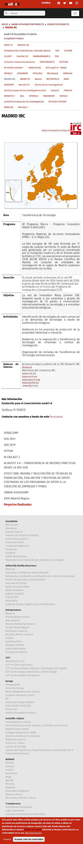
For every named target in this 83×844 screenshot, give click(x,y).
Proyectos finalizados (17, 504)
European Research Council (20, 695)
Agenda (9, 780)
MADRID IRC (9, 79)
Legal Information (15, 810)
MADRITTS (25, 79)
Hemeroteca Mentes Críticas (21, 798)
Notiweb (10, 759)
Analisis (10, 769)
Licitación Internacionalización (19, 62)
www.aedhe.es (30, 382)
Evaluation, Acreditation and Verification (27, 572)
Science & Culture (15, 743)
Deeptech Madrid (15, 645)
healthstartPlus (14, 641)
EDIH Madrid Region (17, 498)
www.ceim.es (29, 376)
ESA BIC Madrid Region (17, 627)
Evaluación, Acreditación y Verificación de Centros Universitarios (40, 576)
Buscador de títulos (16, 583)
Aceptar (7, 840)
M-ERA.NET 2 (12, 457)
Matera (38, 79)
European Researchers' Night (21, 732)
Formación (11, 549)
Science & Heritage (16, 746)
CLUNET (8, 56)
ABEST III (8, 45)
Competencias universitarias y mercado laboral (27, 50)
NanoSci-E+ (24, 84)
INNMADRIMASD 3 (41, 56)
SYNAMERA (22, 73)
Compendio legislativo (17, 545)
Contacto (10, 553)
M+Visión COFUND (57, 101)
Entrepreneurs (13, 610)
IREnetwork (52, 73)
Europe (9, 681)
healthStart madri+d (16, 631)
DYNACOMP (11, 433)
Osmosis (55, 90)
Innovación (11, 709)
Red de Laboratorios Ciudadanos (23, 736)
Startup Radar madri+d (18, 617)
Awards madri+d (14, 531)
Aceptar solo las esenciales (28, 840)
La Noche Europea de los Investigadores (24, 101)
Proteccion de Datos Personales (23, 817)
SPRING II (33, 96)
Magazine (11, 787)
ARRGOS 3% (23, 45)
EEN (57, 50)
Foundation (12, 521)
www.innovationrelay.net (56, 130)
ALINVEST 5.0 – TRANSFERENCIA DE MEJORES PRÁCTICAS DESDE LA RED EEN (39, 465)
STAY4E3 (63, 96)
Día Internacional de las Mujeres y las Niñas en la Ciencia (36, 725)
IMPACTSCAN (34, 67)
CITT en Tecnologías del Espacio (22, 675)
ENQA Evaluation (14, 590)
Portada (10, 762)
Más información (33, 834)
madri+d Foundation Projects (20, 34)
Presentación (13, 684)
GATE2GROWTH (47, 62)
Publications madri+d (17, 538)
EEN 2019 (9, 445)
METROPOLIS (52, 79)
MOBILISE (8, 107)
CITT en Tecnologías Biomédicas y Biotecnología (31, 671)
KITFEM (8, 451)
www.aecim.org (31, 379)
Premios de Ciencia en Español (22, 535)
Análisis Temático (15, 593)
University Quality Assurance (21, 565)
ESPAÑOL (46, 3)
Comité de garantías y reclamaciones (25, 579)
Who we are (12, 524)
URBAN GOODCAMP (16, 492)
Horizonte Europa (15, 688)
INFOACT (8, 73)
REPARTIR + (9, 96)
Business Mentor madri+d (19, 634)
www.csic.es (29, 373)
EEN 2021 (9, 439)
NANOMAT (9, 84)
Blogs (8, 776)
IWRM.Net (67, 73)
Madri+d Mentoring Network (20, 624)
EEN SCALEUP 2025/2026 (18, 705)
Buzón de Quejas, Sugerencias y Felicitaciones (30, 604)
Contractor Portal (15, 542)
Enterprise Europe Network (20, 702)
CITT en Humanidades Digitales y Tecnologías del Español (36, 668)
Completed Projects (13, 38)
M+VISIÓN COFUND (13, 67)
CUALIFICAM (12, 597)
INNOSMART (49, 96)
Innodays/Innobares (16, 652)
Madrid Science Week (17, 729)
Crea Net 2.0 (22, 56)
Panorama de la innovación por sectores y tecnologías (35, 560)
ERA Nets (22, 107)
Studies (10, 638)
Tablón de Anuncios (16, 556)
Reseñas (10, 783)
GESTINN (63, 62)
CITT (8, 657)
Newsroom (11, 528)
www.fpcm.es (30, 385)
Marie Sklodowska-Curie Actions (23, 691)
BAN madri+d (12, 620)
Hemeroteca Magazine (17, 790)
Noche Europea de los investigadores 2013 (25, 90)
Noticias (10, 766)
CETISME (68, 50)
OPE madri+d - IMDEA (56, 67)
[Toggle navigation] (75, 13)
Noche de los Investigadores (49, 84)
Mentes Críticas (14, 794)
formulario (56, 416)
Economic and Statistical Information (25, 814)
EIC (7, 698)
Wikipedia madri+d (15, 739)
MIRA (66, 79)
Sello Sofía (11, 600)
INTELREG (37, 73)
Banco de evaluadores (17, 586)
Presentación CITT (15, 661)
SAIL (22, 96)
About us (10, 569)
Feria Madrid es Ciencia (18, 722)
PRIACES (68, 90)
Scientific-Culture (15, 718)
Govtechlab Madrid (16, 648)
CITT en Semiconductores (19, 664)
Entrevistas (11, 773)
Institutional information (19, 807)
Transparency (13, 803)
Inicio (5, 24)
